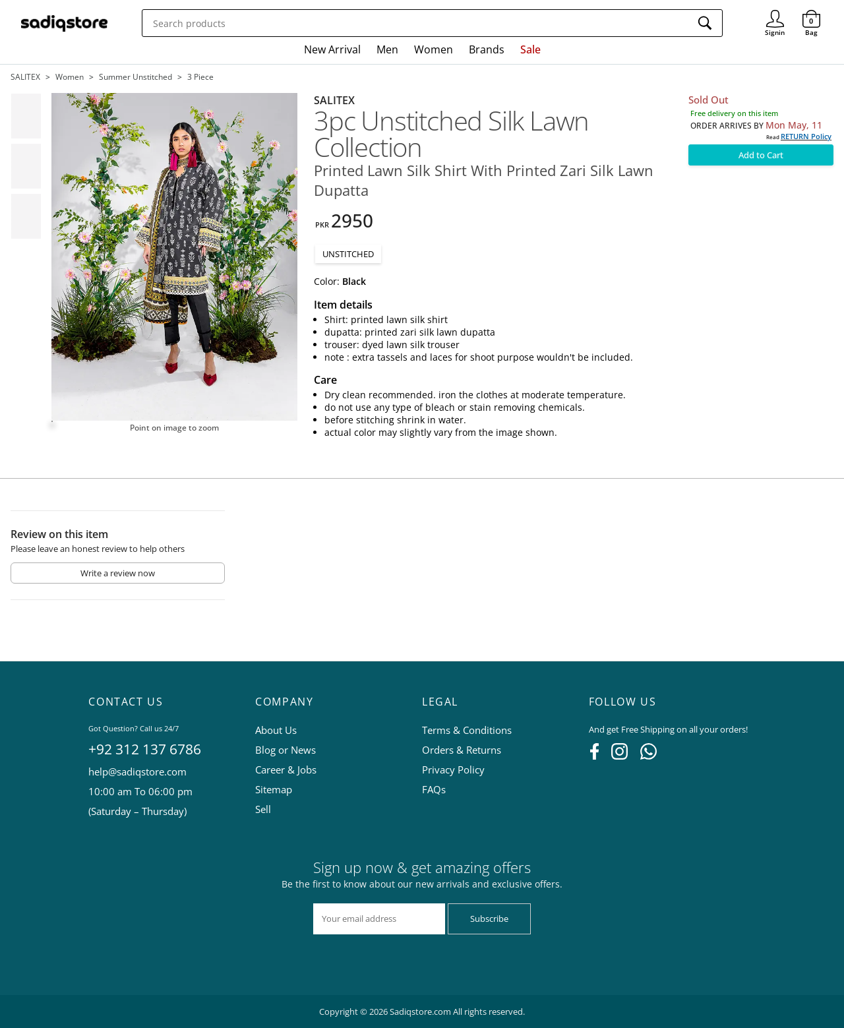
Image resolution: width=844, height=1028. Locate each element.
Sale (530, 49)
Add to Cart (760, 155)
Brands (486, 49)
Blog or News (285, 749)
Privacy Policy (453, 769)
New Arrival (332, 49)
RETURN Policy (806, 136)
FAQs (434, 789)
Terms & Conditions (467, 730)
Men (387, 49)
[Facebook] (594, 755)
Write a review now (117, 573)
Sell (263, 809)
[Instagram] (619, 755)
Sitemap (273, 789)
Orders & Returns (461, 749)
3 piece (200, 76)
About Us (276, 730)
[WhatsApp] (648, 755)
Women (433, 49)
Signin (775, 13)
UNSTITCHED (348, 254)
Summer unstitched (135, 76)
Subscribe (489, 918)
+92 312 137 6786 (144, 749)
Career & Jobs (285, 769)
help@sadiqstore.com (137, 771)
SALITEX (25, 76)
